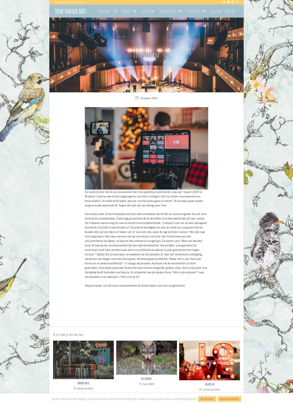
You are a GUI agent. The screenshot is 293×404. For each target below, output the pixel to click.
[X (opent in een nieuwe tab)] (225, 2)
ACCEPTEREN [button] (207, 399)
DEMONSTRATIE (83, 383)
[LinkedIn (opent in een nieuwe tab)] (233, 2)
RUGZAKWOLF (146, 379)
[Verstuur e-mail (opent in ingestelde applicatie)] (237, 2)
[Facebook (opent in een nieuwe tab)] (229, 2)
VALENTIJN (209, 384)
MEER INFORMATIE (229, 399)
